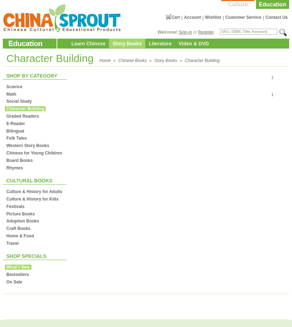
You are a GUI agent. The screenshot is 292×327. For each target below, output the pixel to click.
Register (206, 32)
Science (14, 86)
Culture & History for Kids (32, 199)
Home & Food (20, 235)
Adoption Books (22, 221)
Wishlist (213, 17)
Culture (238, 4)
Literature (160, 43)
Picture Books (20, 214)
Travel (12, 243)
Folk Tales (16, 138)
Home (105, 60)
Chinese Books (132, 60)
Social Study (19, 101)
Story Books (126, 43)
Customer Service (243, 17)
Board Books (19, 160)
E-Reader (15, 123)
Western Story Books (27, 145)
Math (11, 94)
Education (272, 4)
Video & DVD (194, 43)
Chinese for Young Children (34, 153)
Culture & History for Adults (34, 191)
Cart (175, 17)
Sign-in (185, 32)
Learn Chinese (88, 43)
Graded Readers (22, 116)
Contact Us (276, 17)
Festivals (15, 206)
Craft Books (18, 228)
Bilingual (15, 131)
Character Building (202, 60)
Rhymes (14, 167)
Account (192, 17)
